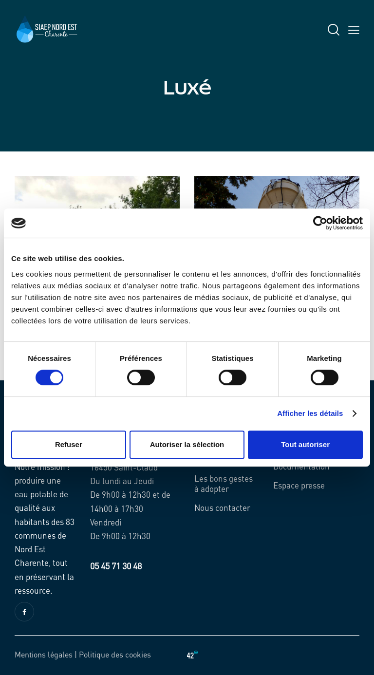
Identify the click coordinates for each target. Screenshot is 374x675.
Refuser (68, 444)
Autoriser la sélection (187, 444)
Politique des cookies (115, 654)
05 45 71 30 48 (116, 565)
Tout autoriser (305, 444)
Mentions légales (44, 654)
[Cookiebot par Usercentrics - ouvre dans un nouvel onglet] (320, 223)
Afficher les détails (310, 413)
